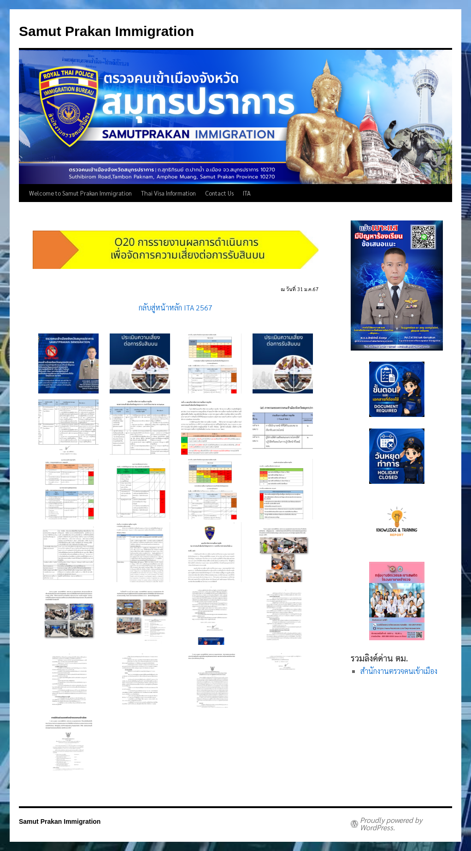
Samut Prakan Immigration (106, 31)
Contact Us (219, 193)
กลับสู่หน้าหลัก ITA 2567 (175, 307)
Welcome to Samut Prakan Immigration (80, 193)
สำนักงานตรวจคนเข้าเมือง (398, 671)
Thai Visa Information (168, 193)
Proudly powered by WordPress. (391, 823)
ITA (247, 193)
